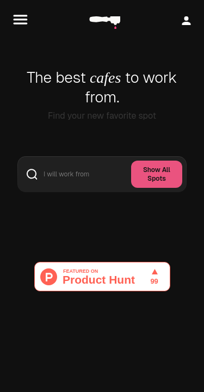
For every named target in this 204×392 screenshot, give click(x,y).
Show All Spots (156, 174)
